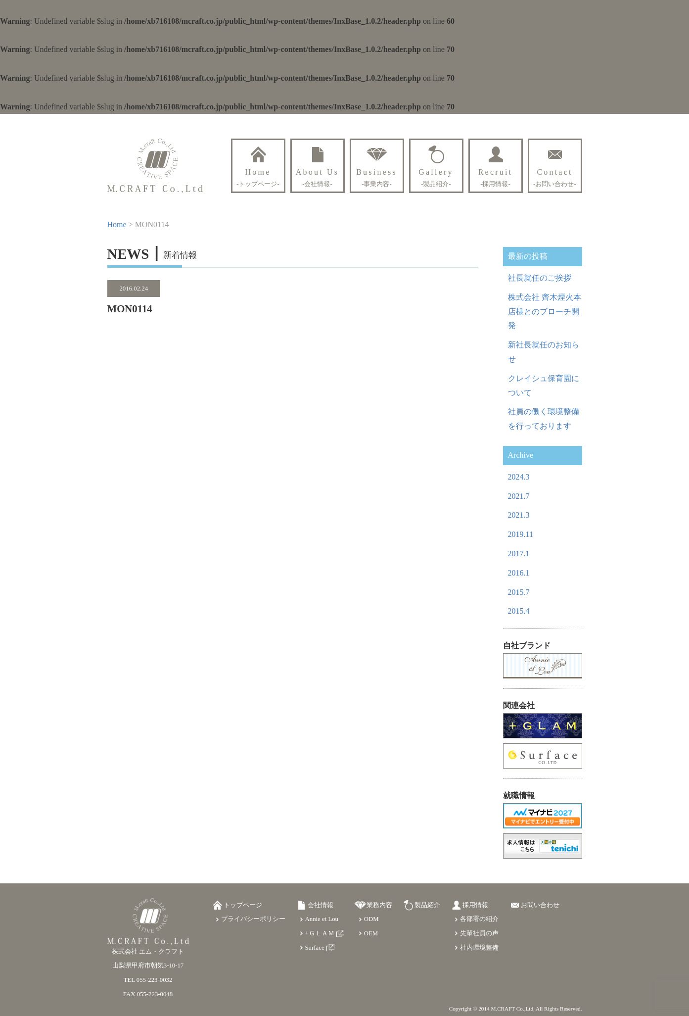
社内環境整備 (479, 947)
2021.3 (519, 515)
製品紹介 (427, 905)
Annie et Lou (322, 919)
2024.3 (519, 477)
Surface (314, 947)
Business (376, 177)
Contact (554, 177)
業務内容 (379, 905)
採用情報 (475, 905)
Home (257, 177)
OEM (371, 933)
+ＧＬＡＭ (319, 933)
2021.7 (519, 496)
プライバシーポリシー (253, 919)
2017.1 (519, 553)
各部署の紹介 (479, 919)
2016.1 (519, 573)
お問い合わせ (540, 905)
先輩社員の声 (479, 933)
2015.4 (519, 611)
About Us (317, 177)
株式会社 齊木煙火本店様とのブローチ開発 (544, 311)
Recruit (495, 177)
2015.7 (519, 592)
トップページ (243, 905)
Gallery (435, 177)
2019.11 (520, 534)
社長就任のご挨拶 (539, 278)
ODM (371, 919)
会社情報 (320, 905)
